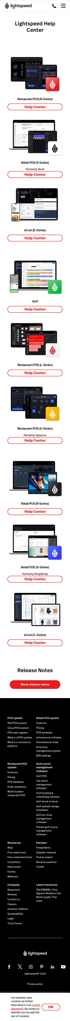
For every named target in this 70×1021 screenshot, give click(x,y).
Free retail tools (16, 852)
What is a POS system (19, 737)
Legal (10, 918)
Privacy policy (35, 984)
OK (50, 1007)
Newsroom (13, 890)
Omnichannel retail (47, 742)
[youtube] (63, 967)
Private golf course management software (47, 830)
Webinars (12, 876)
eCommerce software (48, 737)
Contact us (13, 899)
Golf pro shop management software (44, 818)
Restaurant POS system (17, 765)
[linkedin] (52, 967)
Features (41, 723)
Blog (10, 847)
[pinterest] (41, 967)
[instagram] (31, 967)
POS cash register (17, 732)
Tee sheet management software (44, 784)
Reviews (12, 894)
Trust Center (14, 923)
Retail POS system (47, 718)
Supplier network (46, 852)
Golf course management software (44, 767)
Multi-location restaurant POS (16, 793)
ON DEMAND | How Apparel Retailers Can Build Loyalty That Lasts (48, 895)
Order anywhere (16, 787)
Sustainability (15, 914)
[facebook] (9, 967)
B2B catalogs (43, 755)
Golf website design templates (47, 808)
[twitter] (20, 967)
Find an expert (44, 857)
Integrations (43, 847)
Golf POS (41, 776)
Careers (12, 904)
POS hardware (44, 732)
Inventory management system (48, 749)
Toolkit (40, 867)
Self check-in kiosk (47, 801)
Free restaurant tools (19, 857)
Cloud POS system (18, 728)
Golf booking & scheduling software (48, 795)
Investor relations (17, 909)
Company (13, 885)
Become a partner (46, 862)
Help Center (35, 107)
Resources (14, 843)
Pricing (40, 728)
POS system (15, 718)
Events (11, 871)
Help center (14, 867)
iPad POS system (17, 723)
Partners (41, 843)
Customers (13, 862)
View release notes (35, 684)
